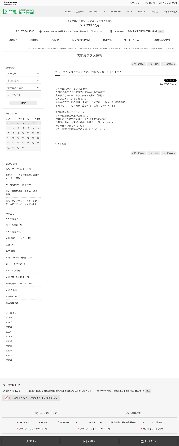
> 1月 (37, 118)
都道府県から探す (66, 48)
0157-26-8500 (26, 31)
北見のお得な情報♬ (81, 39)
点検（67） (11, 244)
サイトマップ (25, 422)
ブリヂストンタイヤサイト (31, 428)
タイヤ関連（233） (15, 218)
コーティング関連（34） (17, 263)
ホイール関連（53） (15, 224)
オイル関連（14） (14, 231)
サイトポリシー (94, 422)
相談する (30, 441)
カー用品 (154, 11)
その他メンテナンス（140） (19, 237)
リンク (44, 422)
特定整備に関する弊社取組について (128, 422)
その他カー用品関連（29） (18, 276)
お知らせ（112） (14, 296)
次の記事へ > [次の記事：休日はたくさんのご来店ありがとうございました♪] (169, 64)
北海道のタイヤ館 (84, 48)
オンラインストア (166, 3)
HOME (68, 11)
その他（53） (12, 289)
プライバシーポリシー (67, 422)
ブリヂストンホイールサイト (93, 428)
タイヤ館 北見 (89, 25)
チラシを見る (149, 441)
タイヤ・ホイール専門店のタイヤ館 (41, 48)
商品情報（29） (13, 302)
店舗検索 (80, 11)
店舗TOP (13, 39)
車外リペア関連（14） (16, 270)
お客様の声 (168, 11)
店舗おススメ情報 (162, 39)
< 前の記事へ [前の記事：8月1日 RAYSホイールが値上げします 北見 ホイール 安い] (138, 64)
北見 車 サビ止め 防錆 (18, 168)
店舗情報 (34, 39)
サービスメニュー (132, 39)
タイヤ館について (97, 11)
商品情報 (107, 39)
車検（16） (11, 250)
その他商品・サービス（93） (19, 283)
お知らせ (55, 39)
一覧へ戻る (153, 64)
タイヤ (129, 11)
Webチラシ (115, 11)
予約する (89, 441)
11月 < (9, 118)
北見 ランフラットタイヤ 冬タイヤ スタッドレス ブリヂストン (22, 202)
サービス (141, 11)
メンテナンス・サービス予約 (140, 3)
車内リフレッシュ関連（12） (19, 257)
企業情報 (158, 422)
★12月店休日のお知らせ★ (18, 184)
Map (161, 31)
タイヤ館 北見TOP (102, 48)
